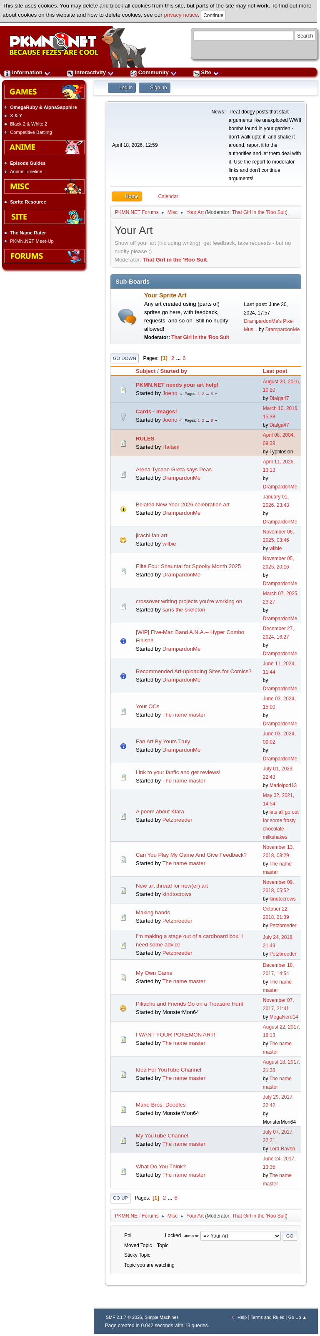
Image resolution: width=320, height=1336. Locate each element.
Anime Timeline (26, 171)
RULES (145, 438)
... (179, 358)
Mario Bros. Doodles (160, 1105)
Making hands (153, 912)
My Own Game (154, 973)
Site (206, 72)
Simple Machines (161, 1317)
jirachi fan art (152, 535)
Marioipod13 (283, 785)
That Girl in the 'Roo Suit (259, 212)
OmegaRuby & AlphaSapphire (43, 107)
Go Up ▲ (297, 1317)
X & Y (16, 115)
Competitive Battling (31, 132)
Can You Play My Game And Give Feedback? (191, 855)
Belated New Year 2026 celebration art (183, 504)
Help (242, 1317)
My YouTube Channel (162, 1135)
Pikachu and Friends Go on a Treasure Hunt (189, 1004)
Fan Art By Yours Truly (163, 741)
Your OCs (148, 706)
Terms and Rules (267, 1317)
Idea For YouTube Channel (168, 1070)
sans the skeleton (183, 609)
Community (153, 72)
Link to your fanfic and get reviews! (178, 772)
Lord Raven (282, 1149)
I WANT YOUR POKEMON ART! (175, 1035)
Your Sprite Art (165, 295)
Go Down (124, 358)
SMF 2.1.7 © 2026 (124, 1317)
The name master (183, 715)
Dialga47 (279, 398)
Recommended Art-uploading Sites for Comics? (194, 671)
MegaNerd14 (284, 1017)
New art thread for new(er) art (172, 886)
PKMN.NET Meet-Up (32, 241)
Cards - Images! (156, 411)
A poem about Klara (160, 811)
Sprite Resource (28, 201)
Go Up (120, 1197)
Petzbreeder (177, 820)
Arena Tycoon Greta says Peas (174, 469)
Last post (279, 371)
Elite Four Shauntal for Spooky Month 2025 (188, 566)
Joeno (170, 393)
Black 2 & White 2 (28, 123)
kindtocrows (177, 894)
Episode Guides (28, 163)
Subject (146, 371)
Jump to (191, 1235)
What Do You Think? (161, 1166)
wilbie (169, 544)
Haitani (171, 447)
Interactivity (90, 72)
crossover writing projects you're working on (189, 601)
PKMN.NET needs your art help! (177, 385)
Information (27, 72)
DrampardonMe (282, 329)
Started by (174, 371)
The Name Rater (28, 232)
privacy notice (181, 15)
